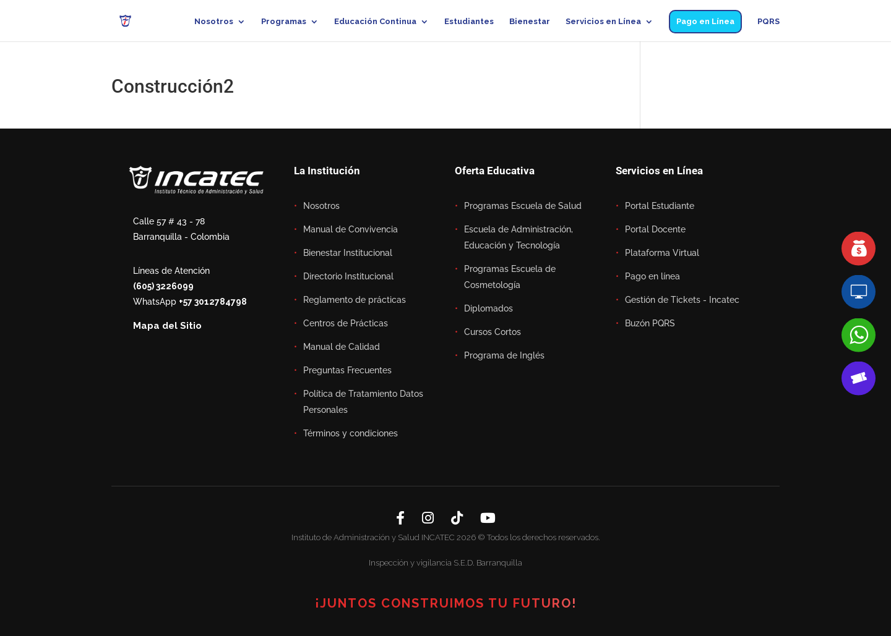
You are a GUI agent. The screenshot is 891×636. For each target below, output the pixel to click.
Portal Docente (655, 229)
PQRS (768, 21)
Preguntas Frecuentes (347, 370)
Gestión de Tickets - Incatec (682, 300)
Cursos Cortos (492, 332)
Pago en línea (652, 276)
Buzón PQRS (650, 323)
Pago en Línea (705, 21)
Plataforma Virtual (662, 253)
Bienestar (529, 21)
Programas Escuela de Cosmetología (510, 277)
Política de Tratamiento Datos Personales (363, 402)
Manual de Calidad (341, 347)
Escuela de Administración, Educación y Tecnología (518, 237)
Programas (283, 21)
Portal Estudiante (659, 206)
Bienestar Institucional (347, 253)
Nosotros (213, 21)
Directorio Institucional (348, 276)
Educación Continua (375, 21)
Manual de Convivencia (350, 229)
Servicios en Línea (603, 21)
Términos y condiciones (350, 433)
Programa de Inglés (504, 355)
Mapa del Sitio (167, 325)
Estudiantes (469, 21)
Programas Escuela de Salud (523, 206)
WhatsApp (190, 302)
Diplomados (488, 308)
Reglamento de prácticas (354, 300)
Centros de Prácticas (345, 323)
